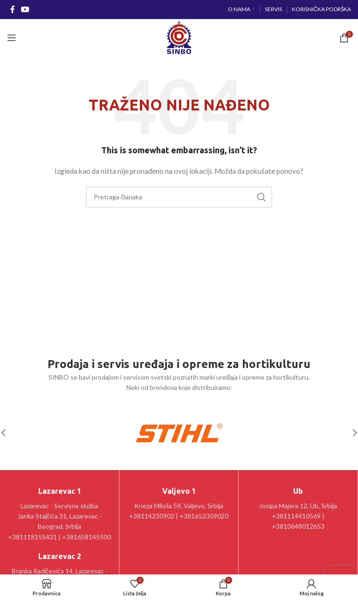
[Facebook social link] (12, 9)
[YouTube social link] (25, 9)
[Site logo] (179, 37)
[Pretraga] (179, 197)
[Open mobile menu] (11, 37)
